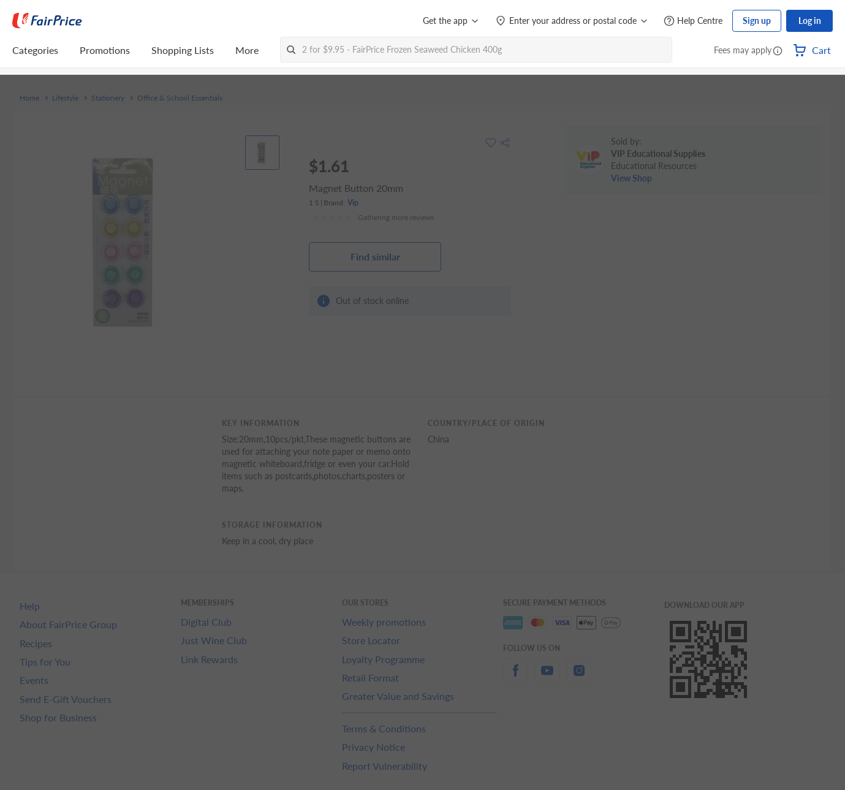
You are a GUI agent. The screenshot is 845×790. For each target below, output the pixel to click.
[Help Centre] (693, 21)
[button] (777, 51)
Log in (809, 20)
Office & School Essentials (179, 98)
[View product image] (262, 152)
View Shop (631, 178)
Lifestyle (65, 98)
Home (29, 98)
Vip (352, 202)
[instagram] (579, 677)
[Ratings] (373, 217)
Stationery (107, 98)
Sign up (757, 20)
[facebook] (515, 677)
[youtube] (547, 677)
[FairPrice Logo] (47, 21)
